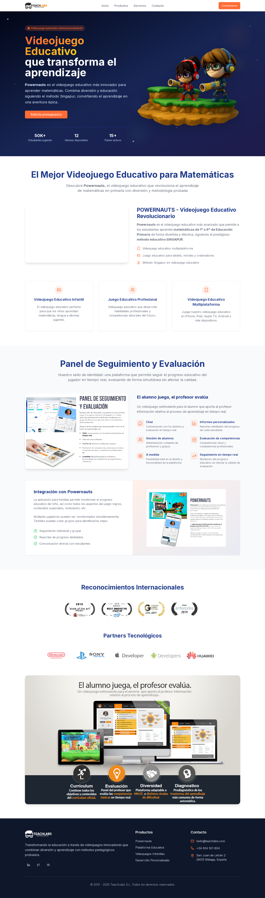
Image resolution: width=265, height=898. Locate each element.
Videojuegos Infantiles (150, 854)
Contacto (158, 5)
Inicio (105, 5)
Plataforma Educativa (149, 847)
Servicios (140, 5)
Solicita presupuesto (46, 114)
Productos (121, 5)
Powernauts (143, 841)
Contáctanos (229, 5)
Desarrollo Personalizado (152, 860)
